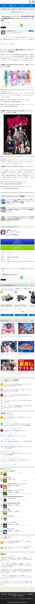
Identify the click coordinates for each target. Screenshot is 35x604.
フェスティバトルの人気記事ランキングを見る (9, 444)
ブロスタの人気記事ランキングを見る (8, 439)
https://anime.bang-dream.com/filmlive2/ (13, 183)
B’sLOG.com (20, 595)
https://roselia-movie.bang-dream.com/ (13, 101)
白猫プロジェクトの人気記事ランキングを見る (9, 433)
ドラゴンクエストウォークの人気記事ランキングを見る (11, 428)
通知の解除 (30, 594)
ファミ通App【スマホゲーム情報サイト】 (9, 8)
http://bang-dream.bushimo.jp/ (12, 257)
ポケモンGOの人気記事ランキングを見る (8, 464)
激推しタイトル (20, 12)
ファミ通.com (14, 595)
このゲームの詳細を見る (13, 234)
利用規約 (10, 594)
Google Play (17, 247)
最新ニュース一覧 (22, 8)
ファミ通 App (5, 2)
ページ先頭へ (31, 589)
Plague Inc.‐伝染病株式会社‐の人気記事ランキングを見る (11, 451)
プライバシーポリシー (22, 594)
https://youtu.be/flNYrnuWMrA (11, 106)
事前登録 (13, 12)
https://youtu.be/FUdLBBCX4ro (11, 188)
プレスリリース (30, 8)
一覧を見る (31, 285)
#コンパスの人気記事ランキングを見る (8, 421)
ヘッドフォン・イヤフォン (7, 288)
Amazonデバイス (27, 288)
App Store (17, 241)
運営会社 (15, 594)
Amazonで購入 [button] (7, 315)
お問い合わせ (4, 594)
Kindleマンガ (19, 288)
